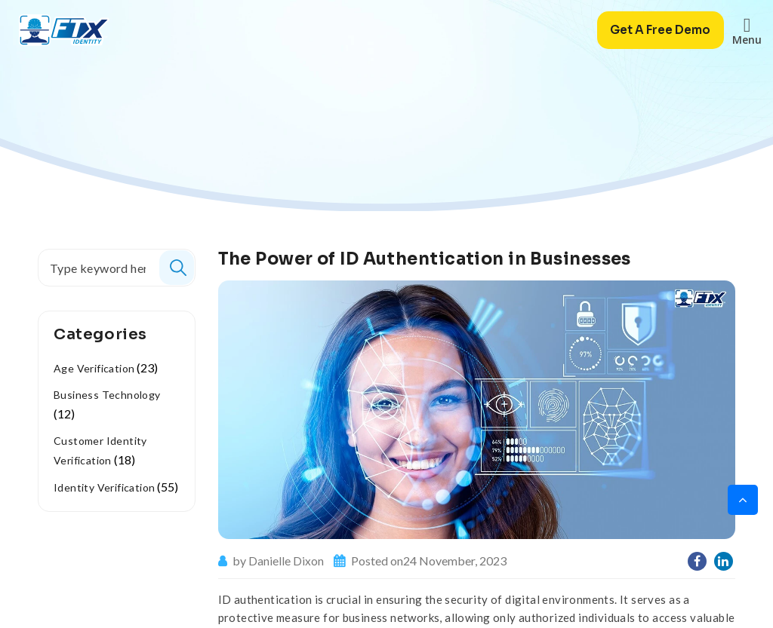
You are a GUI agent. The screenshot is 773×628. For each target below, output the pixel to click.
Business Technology (107, 394)
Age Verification (94, 368)
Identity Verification (104, 487)
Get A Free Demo (654, 30)
